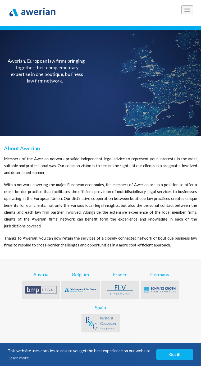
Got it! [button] (174, 355)
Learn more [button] (18, 357)
